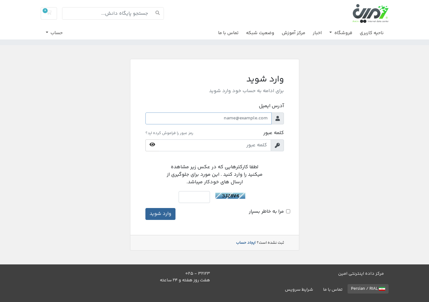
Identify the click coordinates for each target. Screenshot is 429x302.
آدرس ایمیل (271, 106)
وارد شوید (160, 214)
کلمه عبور (273, 133)
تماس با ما (228, 33)
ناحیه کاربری (372, 33)
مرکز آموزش (293, 33)
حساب (56, 33)
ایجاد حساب (245, 243)
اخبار (317, 33)
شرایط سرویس (299, 289)
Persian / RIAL (368, 288)
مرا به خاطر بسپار (266, 212)
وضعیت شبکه (260, 33)
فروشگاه (342, 33)
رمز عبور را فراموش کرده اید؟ (169, 133)
